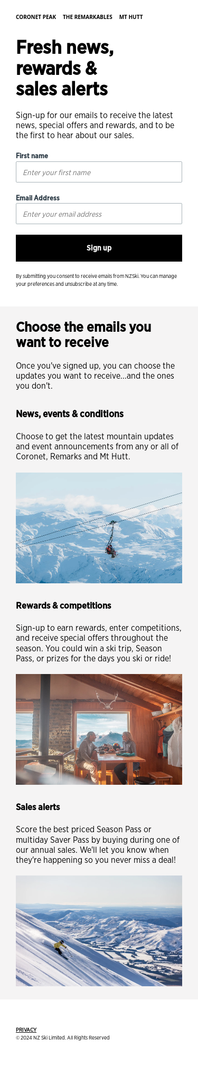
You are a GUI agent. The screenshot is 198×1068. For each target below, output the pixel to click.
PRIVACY (26, 1029)
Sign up (99, 248)
